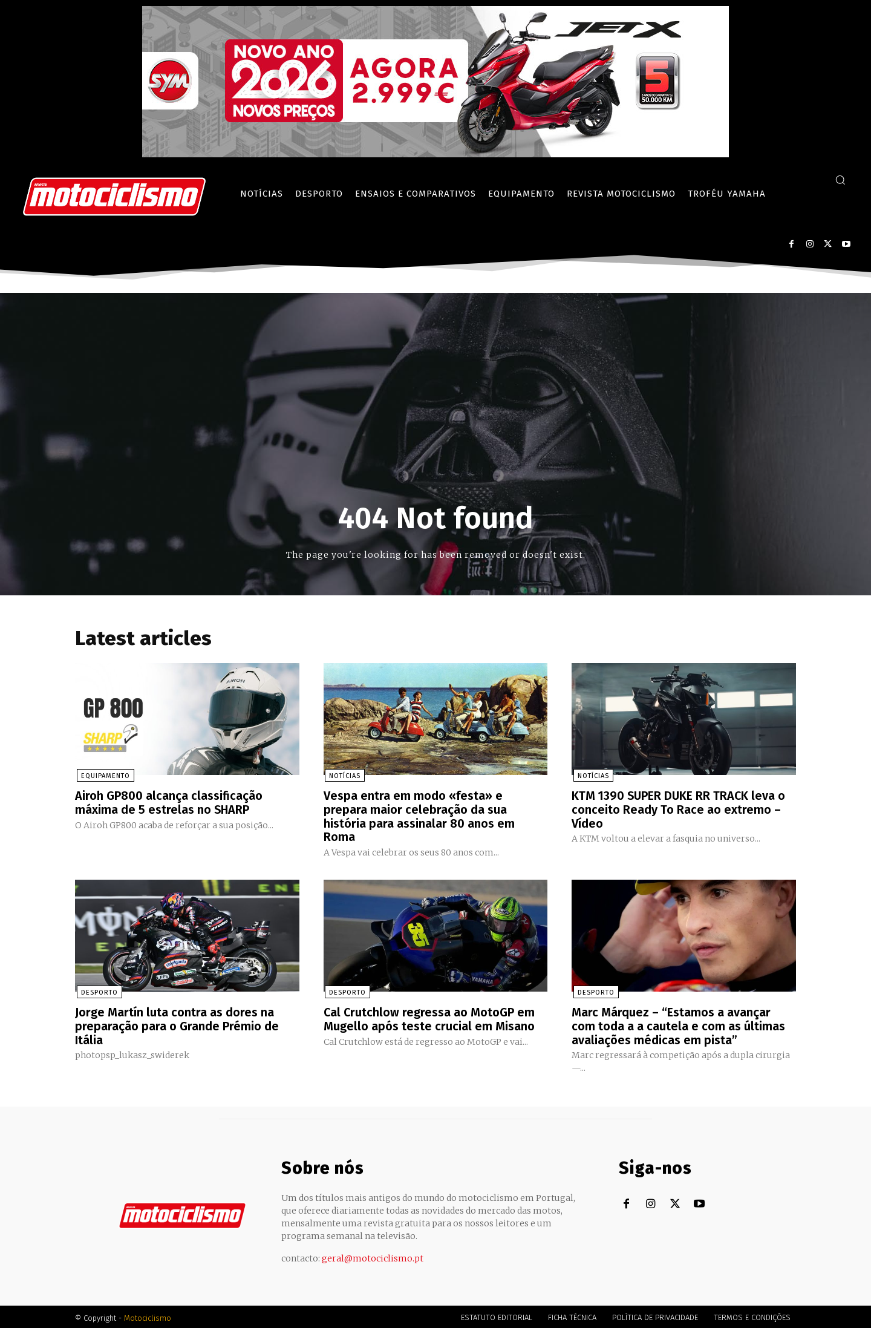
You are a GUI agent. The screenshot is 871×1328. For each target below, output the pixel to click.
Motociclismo (147, 1315)
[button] (840, 179)
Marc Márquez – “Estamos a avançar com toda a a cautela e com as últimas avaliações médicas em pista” (678, 1024)
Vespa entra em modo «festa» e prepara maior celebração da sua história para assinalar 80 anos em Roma (419, 816)
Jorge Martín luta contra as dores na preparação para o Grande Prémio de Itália (177, 1024)
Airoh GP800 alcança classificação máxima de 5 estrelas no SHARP (169, 803)
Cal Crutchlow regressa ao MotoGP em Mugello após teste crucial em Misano (430, 1018)
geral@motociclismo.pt (372, 1256)
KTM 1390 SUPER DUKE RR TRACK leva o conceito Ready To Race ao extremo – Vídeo (680, 809)
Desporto (97, 991)
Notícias (343, 776)
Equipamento (103, 776)
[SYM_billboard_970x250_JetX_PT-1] (435, 154)
